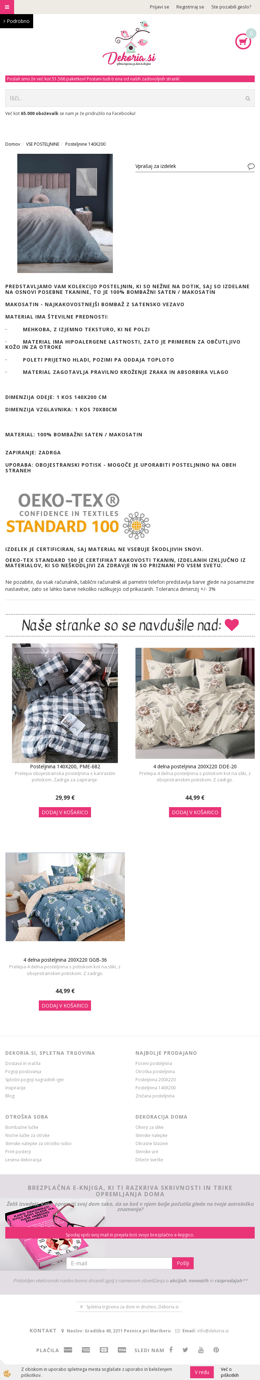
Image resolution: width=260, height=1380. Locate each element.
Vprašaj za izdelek (155, 166)
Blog (9, 1096)
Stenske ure (146, 1152)
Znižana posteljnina (155, 1096)
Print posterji (18, 1152)
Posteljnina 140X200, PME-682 (65, 766)
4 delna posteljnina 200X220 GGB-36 (65, 959)
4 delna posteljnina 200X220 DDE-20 (195, 766)
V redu (202, 1372)
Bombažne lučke (21, 1127)
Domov (12, 144)
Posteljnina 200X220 (155, 1080)
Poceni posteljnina (153, 1063)
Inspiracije (15, 1088)
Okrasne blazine (151, 1143)
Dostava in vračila (23, 1063)
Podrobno (17, 21)
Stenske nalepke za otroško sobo (38, 1143)
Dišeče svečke (149, 1160)
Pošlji (183, 1263)
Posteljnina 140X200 (155, 1088)
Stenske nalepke (151, 1135)
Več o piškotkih (230, 1372)
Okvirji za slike (149, 1127)
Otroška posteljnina (155, 1072)
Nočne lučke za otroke (27, 1135)
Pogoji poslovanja (23, 1072)
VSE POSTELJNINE (42, 144)
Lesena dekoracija (23, 1160)
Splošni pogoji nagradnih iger (34, 1080)
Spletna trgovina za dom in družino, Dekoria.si (132, 1307)
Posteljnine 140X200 (85, 144)
